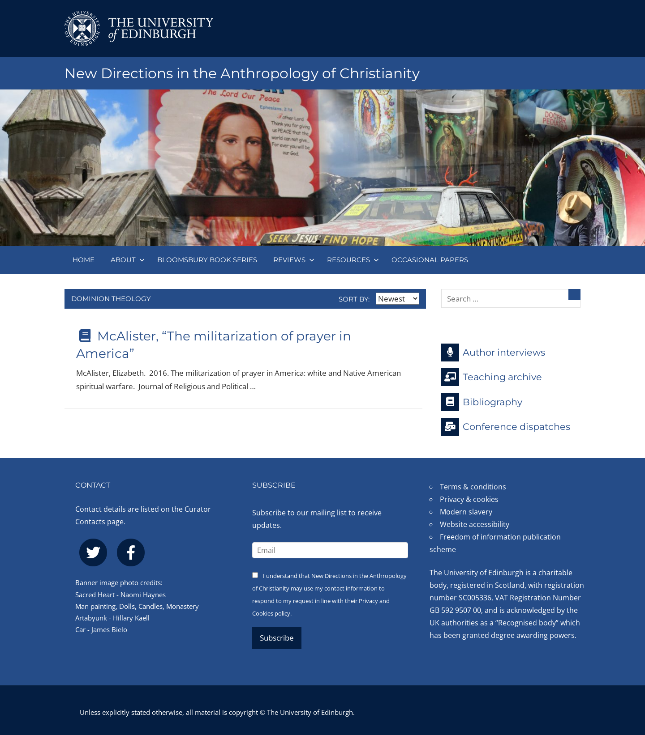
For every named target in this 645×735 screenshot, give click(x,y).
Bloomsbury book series (207, 259)
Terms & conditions (473, 487)
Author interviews (493, 352)
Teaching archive (491, 377)
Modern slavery (466, 512)
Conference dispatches (505, 427)
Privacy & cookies (469, 499)
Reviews (293, 259)
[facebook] (131, 552)
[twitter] (93, 552)
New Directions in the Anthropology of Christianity (245, 73)
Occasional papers (429, 259)
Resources (353, 259)
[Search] (574, 294)
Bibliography (481, 402)
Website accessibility (474, 524)
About (128, 259)
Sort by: (379, 299)
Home (84, 259)
